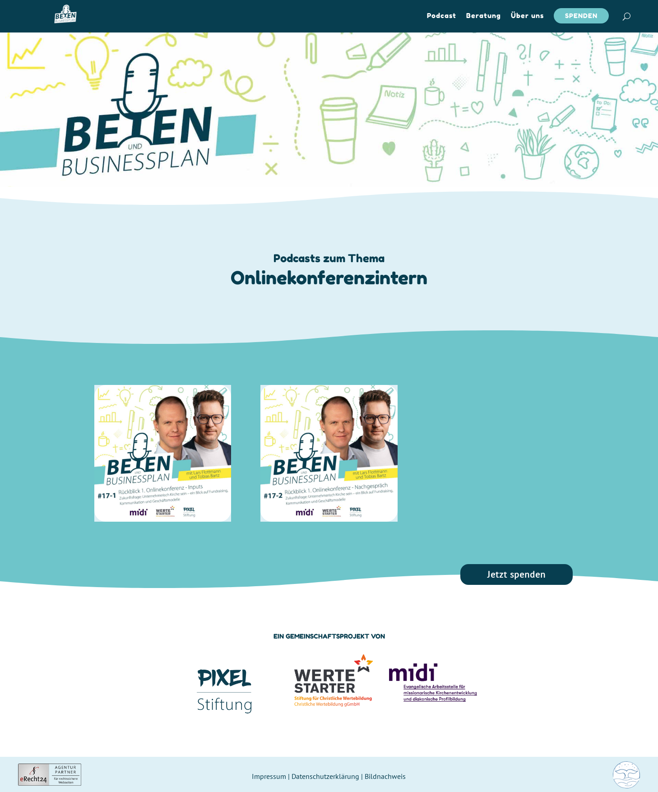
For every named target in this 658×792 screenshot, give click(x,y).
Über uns (527, 16)
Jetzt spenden (516, 574)
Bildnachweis (385, 776)
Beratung (483, 16)
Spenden (581, 15)
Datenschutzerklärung (325, 776)
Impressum (269, 776)
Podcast (441, 16)
